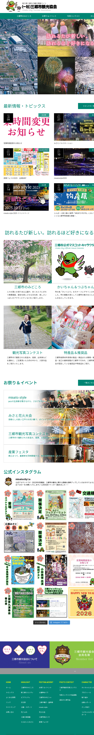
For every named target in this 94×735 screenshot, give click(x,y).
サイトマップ (10, 690)
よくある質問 (10, 680)
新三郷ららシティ (27, 675)
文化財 (23, 685)
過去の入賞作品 (64, 683)
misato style (43, 690)
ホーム (8, 670)
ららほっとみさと (27, 705)
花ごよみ (24, 695)
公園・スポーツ (26, 690)
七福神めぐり (43, 675)
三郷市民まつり (44, 700)
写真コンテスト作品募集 (68, 678)
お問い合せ (10, 695)
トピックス (10, 675)
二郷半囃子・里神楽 (46, 685)
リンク (8, 685)
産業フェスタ (43, 705)
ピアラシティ (25, 680)
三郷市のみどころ (24, 16)
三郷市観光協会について (25, 637)
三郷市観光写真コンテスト (68, 672)
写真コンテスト (73, 16)
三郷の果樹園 (25, 700)
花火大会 (42, 695)
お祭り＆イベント (49, 16)
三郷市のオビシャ (45, 680)
